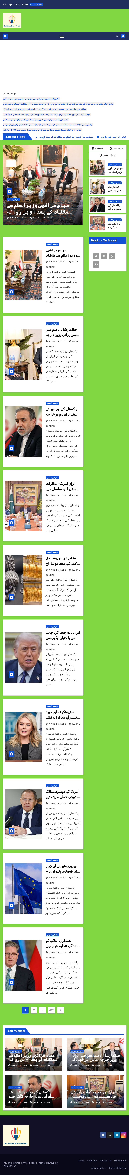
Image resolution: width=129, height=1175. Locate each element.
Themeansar (9, 1166)
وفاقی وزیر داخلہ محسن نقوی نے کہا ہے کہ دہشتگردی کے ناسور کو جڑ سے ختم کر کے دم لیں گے (44, 109)
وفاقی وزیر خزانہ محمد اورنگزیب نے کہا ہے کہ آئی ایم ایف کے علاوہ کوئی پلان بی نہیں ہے (47, 125)
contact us (105, 1161)
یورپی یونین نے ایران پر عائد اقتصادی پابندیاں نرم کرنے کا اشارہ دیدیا (63, 871)
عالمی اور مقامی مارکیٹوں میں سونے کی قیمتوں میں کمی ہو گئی (31, 99)
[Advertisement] (64, 65)
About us (92, 1161)
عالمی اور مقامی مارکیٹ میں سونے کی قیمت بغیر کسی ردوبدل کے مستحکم (36, 120)
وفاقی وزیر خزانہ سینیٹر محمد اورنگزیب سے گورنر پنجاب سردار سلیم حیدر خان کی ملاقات (42, 130)
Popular (116, 148)
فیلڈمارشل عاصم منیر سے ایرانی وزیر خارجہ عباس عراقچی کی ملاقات (95, 1059)
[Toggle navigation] (62, 36)
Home (81, 1161)
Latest (97, 148)
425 (51, 1010)
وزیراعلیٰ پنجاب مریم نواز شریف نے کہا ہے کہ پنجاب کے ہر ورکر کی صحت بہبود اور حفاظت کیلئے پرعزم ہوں (58, 104)
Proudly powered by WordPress (19, 1163)
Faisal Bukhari (41, 218)
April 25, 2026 (19, 218)
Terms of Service (117, 1168)
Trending (107, 155)
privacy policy (98, 1168)
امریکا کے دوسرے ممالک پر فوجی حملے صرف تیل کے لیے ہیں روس (63, 797)
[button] (117, 36)
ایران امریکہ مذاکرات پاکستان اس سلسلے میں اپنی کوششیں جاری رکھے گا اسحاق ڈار (93, 1096)
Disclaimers (120, 1161)
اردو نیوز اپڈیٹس (13, 200)
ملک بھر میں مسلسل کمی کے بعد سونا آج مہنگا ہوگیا (61, 563)
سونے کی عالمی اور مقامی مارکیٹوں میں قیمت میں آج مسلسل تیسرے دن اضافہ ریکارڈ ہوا (46, 114)
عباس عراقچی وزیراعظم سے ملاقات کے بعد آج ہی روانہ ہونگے (38, 212)
